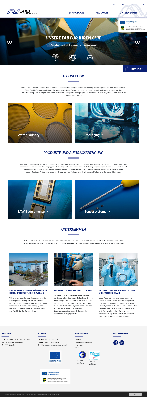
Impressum (79, 345)
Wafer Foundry (29, 135)
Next (137, 42)
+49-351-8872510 (52, 340)
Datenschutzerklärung (83, 342)
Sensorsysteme (96, 211)
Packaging (92, 135)
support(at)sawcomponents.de (55, 345)
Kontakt (78, 340)
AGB (77, 347)
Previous (9, 42)
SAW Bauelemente (31, 211)
